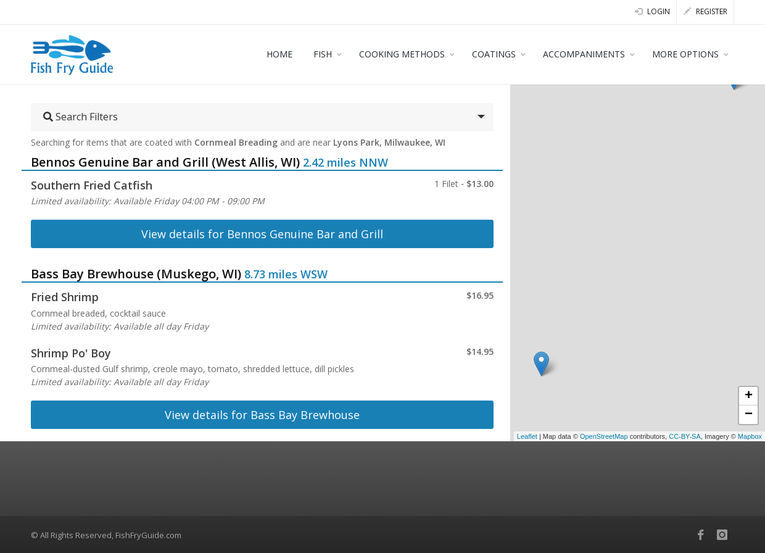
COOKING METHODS (402, 54)
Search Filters (80, 116)
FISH (322, 54)
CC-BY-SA (685, 436)
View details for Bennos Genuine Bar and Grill (262, 234)
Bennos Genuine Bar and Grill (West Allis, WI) (165, 162)
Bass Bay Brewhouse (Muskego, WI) (136, 273)
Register (705, 11)
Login (652, 11)
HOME (279, 54)
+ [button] (749, 396)
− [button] (749, 414)
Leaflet (527, 436)
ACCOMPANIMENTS (584, 54)
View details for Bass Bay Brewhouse (262, 414)
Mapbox (750, 436)
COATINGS (494, 54)
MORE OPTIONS (685, 54)
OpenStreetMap (604, 436)
